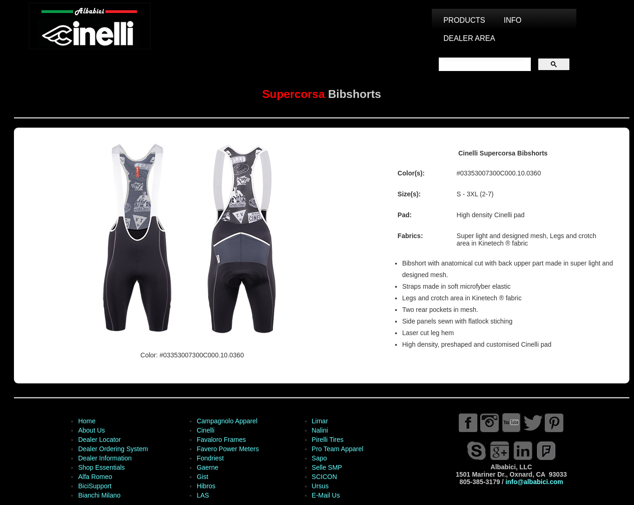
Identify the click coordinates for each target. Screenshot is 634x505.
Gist (202, 476)
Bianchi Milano (99, 495)
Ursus (320, 486)
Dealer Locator (99, 439)
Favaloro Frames (221, 439)
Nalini (320, 430)
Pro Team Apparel (337, 449)
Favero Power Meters (228, 449)
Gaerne (207, 467)
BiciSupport (95, 486)
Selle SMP (327, 467)
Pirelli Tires (327, 439)
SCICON (324, 476)
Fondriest (210, 458)
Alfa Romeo (95, 476)
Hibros (206, 486)
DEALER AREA (469, 38)
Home (86, 421)
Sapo (319, 458)
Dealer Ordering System (113, 449)
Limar (320, 421)
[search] (484, 64)
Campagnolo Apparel (227, 421)
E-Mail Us (326, 495)
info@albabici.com (534, 482)
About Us (91, 430)
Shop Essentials (101, 467)
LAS (203, 495)
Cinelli (205, 430)
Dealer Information (105, 458)
